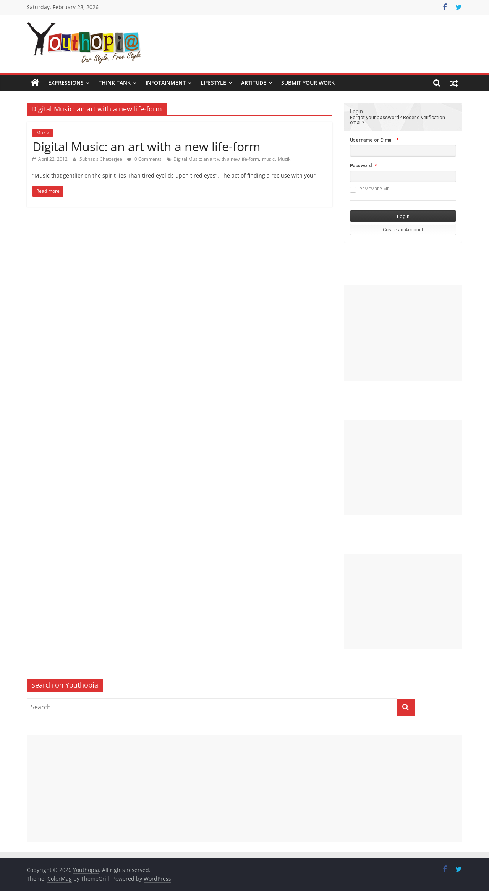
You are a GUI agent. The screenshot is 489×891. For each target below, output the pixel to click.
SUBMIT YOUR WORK (308, 82)
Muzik (42, 132)
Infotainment (166, 82)
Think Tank (115, 82)
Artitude (253, 82)
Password (361, 165)
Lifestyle (213, 82)
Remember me (369, 190)
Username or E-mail (371, 140)
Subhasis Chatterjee (101, 159)
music (268, 159)
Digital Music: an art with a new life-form (146, 146)
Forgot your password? (376, 117)
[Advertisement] (403, 333)
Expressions (66, 82)
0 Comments (144, 159)
